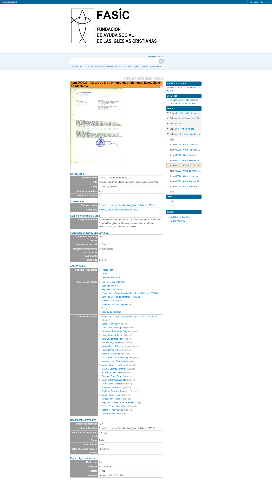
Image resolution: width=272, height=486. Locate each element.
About (256, 2)
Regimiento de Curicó (112, 289)
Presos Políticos (109, 270)
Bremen (105, 308)
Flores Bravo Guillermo (112, 384)
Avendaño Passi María (112, 387)
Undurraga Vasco (110, 414)
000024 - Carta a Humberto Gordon (190, 176)
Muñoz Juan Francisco (112, 399)
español (13, 2)
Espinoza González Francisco (115, 391)
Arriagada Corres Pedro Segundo (117, 357)
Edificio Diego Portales (112, 301)
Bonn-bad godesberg (111, 312)
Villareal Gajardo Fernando (114, 369)
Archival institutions (114, 66)
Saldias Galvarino (110, 324)
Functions (128, 66)
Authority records (98, 66)
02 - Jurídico (176, 123)
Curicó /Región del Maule (113, 282)
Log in (267, 2)
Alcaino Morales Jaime (112, 372)
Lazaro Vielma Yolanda (112, 410)
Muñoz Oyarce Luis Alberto (114, 365)
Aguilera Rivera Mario (112, 354)
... (172, 139)
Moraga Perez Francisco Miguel (116, 346)
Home (249, 2)
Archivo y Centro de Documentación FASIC (118, 210)
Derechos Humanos (111, 277)
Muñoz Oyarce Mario (111, 395)
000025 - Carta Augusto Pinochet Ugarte (193, 181)
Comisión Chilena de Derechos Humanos (121, 297)
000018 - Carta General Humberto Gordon (193, 145)
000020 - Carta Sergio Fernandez (189, 155)
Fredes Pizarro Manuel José (115, 406)
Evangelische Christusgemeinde (116, 304)
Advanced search (155, 56)
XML (172, 201)
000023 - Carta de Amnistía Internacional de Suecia (198, 171)
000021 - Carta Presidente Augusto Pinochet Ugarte (198, 160)
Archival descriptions (80, 66)
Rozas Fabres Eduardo (112, 335)
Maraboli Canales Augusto (114, 380)
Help (261, 2)
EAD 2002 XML (177, 221)
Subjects (137, 66)
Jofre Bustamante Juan (112, 339)
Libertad (105, 273)
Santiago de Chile (110, 286)
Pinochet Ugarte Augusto (113, 327)
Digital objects (155, 66)
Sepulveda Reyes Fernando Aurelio (118, 402)
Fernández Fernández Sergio (115, 331)
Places (145, 66)
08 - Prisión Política (185, 129)
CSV (172, 205)
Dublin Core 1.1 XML (180, 217)
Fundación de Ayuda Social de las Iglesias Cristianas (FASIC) (127, 205)
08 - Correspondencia (190, 134)
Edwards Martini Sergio (112, 350)
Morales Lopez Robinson (113, 361)
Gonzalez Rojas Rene (112, 376)
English (6, 2)
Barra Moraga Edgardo (112, 342)
